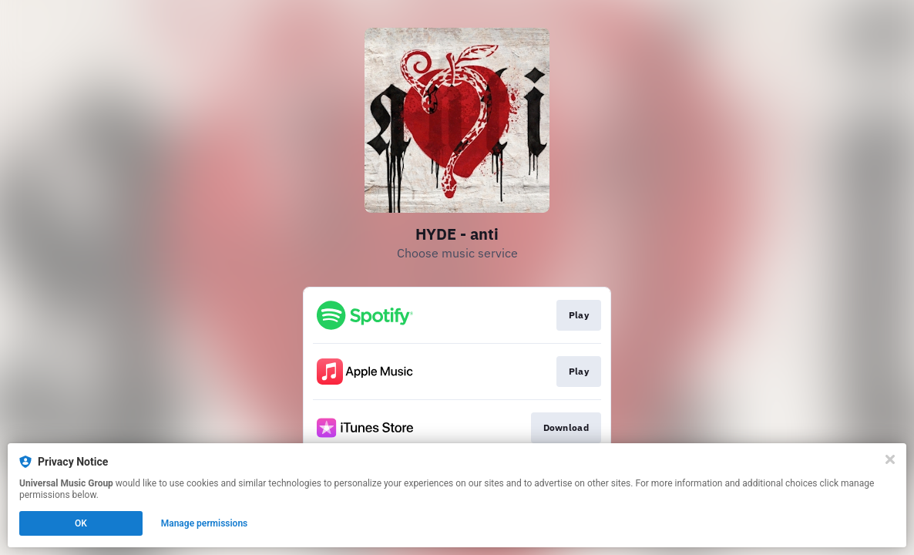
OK (81, 523)
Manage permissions (204, 523)
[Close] (890, 459)
